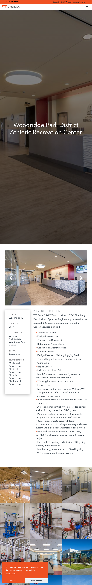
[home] (11, 6)
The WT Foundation (12, 2)
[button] (87, 7)
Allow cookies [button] (36, 581)
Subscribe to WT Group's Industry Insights (70, 2)
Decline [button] (13, 581)
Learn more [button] (11, 574)
